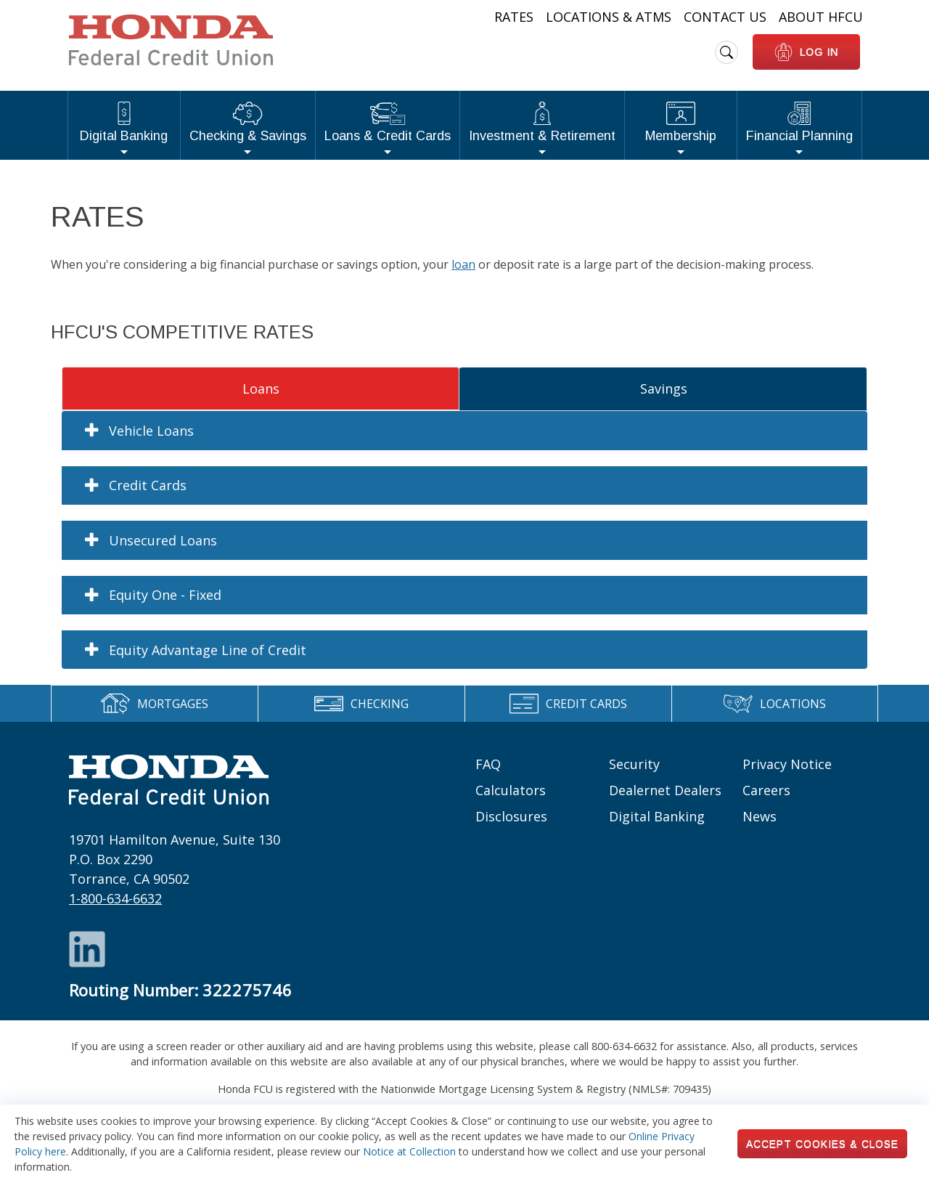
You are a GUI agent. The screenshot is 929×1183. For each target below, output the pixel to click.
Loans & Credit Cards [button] (387, 122)
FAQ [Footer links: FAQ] (488, 764)
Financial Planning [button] (799, 122)
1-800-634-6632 (115, 898)
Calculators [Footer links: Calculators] (510, 790)
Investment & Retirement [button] (542, 122)
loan (463, 264)
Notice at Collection (409, 1151)
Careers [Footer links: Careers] (766, 790)
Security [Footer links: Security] (634, 764)
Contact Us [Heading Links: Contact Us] (725, 16)
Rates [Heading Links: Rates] (513, 16)
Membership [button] (680, 122)
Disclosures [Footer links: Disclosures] (511, 816)
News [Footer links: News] (759, 816)
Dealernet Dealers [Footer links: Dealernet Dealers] (665, 790)
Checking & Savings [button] (247, 122)
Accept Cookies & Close (822, 1144)
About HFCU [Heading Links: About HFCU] (821, 16)
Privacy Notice (787, 764)
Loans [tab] (260, 388)
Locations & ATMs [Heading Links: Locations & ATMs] (608, 16)
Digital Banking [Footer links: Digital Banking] (657, 816)
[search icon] (726, 52)
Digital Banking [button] (124, 122)
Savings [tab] (663, 388)
